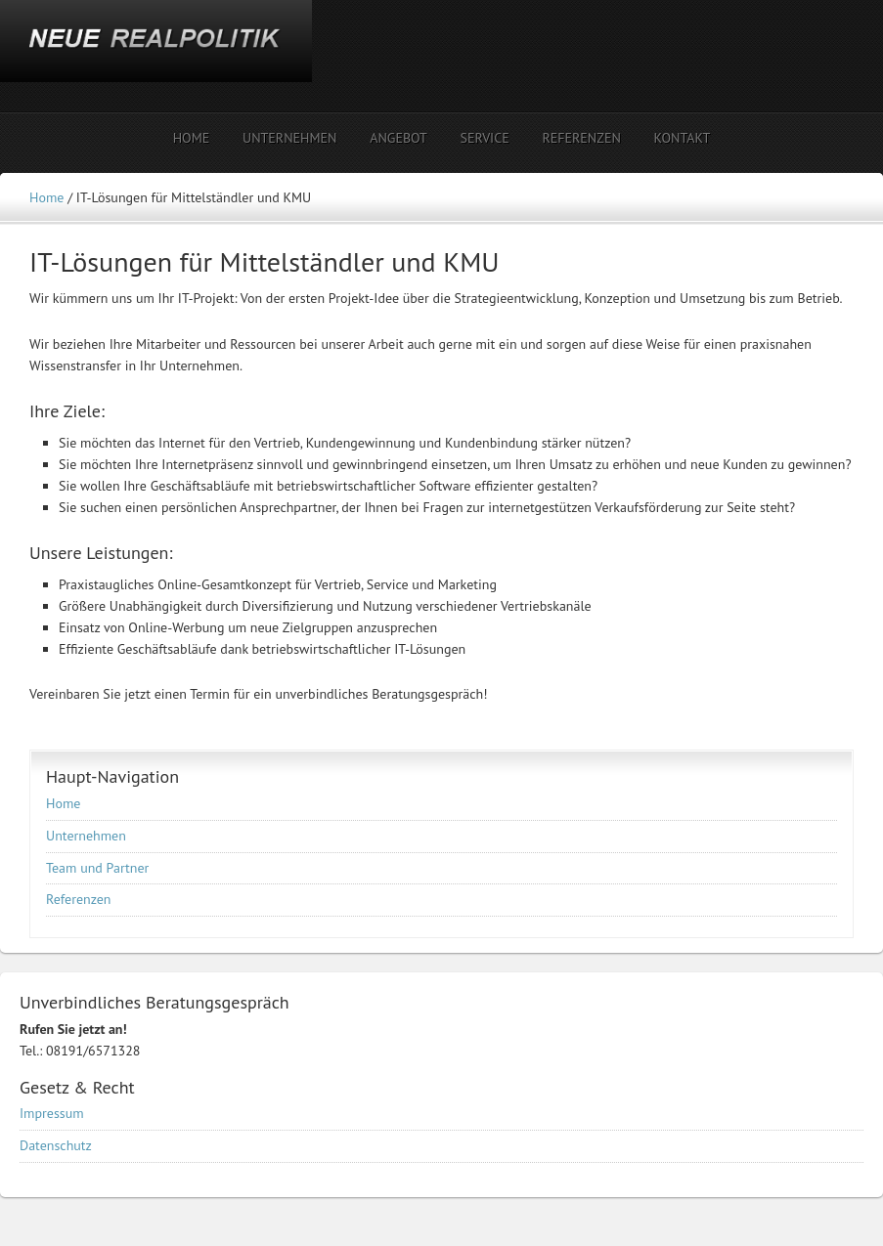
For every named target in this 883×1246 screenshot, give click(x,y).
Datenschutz (56, 1145)
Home (63, 803)
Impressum (52, 1113)
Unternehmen (86, 835)
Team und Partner (97, 868)
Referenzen (78, 899)
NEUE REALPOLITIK (171, 56)
